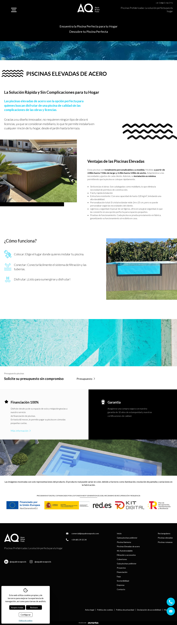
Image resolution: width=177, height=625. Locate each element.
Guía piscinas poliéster (126, 563)
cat (157, 3)
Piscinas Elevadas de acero (128, 546)
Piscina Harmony (124, 542)
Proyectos (121, 568)
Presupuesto (86, 378)
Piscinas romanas (165, 542)
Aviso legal (89, 610)
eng (167, 3)
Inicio (119, 533)
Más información (21, 430)
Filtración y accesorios (126, 555)
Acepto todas (17, 607)
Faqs (119, 576)
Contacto (121, 589)
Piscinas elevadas (165, 538)
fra (172, 3)
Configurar (26, 614)
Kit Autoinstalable (125, 551)
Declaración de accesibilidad (149, 610)
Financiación (122, 572)
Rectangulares (164, 533)
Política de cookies (105, 610)
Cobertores (122, 559)
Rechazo (34, 607)
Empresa (120, 585)
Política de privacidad (125, 610)
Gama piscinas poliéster (127, 538)
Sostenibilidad (123, 581)
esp (162, 3)
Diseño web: (88, 623)
